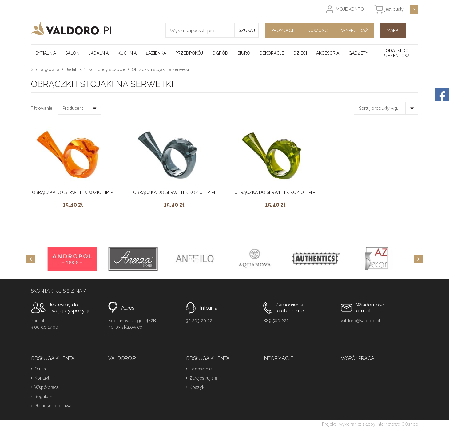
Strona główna (45, 69)
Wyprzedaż (354, 30)
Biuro (243, 53)
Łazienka (156, 53)
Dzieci (300, 53)
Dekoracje (272, 53)
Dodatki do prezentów (395, 53)
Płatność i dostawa (52, 405)
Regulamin (45, 396)
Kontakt (41, 378)
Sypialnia (45, 53)
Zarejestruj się (203, 378)
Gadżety (358, 53)
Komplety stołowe (106, 69)
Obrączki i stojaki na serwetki (160, 69)
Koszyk (196, 387)
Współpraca (46, 387)
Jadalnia (99, 53)
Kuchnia (127, 53)
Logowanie (200, 368)
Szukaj (247, 30)
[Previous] (30, 259)
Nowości (317, 30)
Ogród (220, 53)
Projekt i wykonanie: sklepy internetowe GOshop (370, 424)
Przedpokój (189, 53)
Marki (393, 30)
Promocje (283, 30)
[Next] (418, 259)
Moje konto (350, 9)
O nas (40, 368)
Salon (72, 53)
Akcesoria (327, 53)
